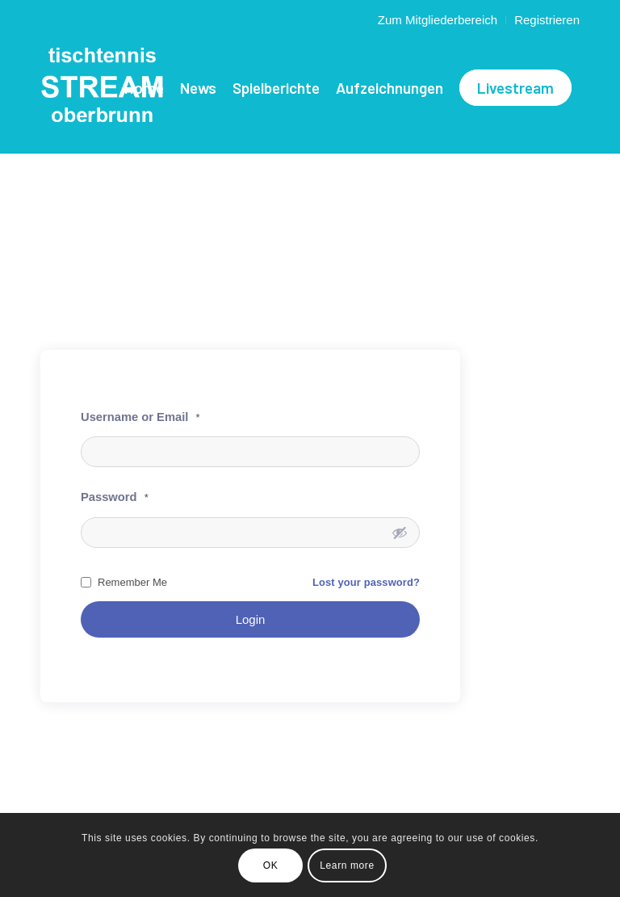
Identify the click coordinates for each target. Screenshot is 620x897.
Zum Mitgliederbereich (437, 20)
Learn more (347, 865)
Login (251, 619)
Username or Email (140, 417)
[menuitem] (438, 20)
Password (115, 497)
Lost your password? (366, 582)
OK (271, 865)
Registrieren (547, 20)
